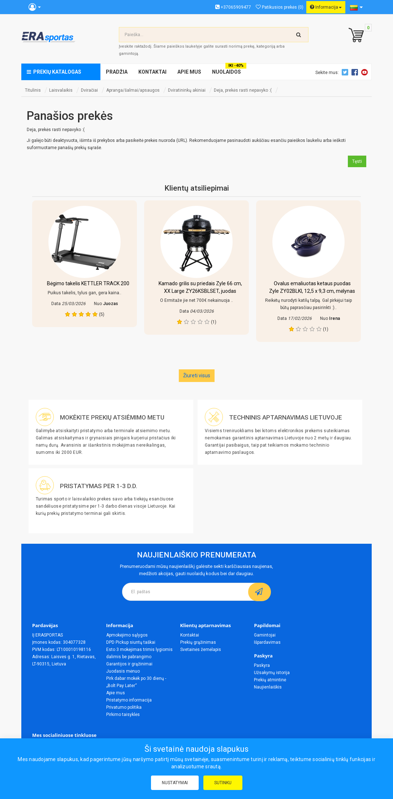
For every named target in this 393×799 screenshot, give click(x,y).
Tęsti (357, 161)
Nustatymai (175, 782)
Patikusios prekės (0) (279, 7)
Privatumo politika (124, 707)
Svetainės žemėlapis (200, 649)
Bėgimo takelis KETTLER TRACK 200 (88, 283)
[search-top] (298, 34)
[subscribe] (259, 592)
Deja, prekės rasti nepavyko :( (243, 90)
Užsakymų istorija (272, 672)
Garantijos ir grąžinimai (129, 663)
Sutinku (223, 782)
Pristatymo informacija (129, 700)
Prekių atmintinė (270, 679)
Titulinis (33, 90)
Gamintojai (265, 635)
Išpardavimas (267, 642)
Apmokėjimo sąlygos (127, 635)
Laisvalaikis (61, 90)
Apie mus (115, 692)
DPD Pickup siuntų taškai (130, 642)
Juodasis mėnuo (123, 671)
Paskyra (262, 665)
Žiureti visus (196, 375)
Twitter (346, 72)
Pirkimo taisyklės (123, 714)
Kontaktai (189, 635)
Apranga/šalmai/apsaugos (133, 90)
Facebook (355, 72)
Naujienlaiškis (268, 687)
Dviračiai (89, 90)
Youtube (365, 72)
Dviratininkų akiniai (187, 90)
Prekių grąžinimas (198, 642)
